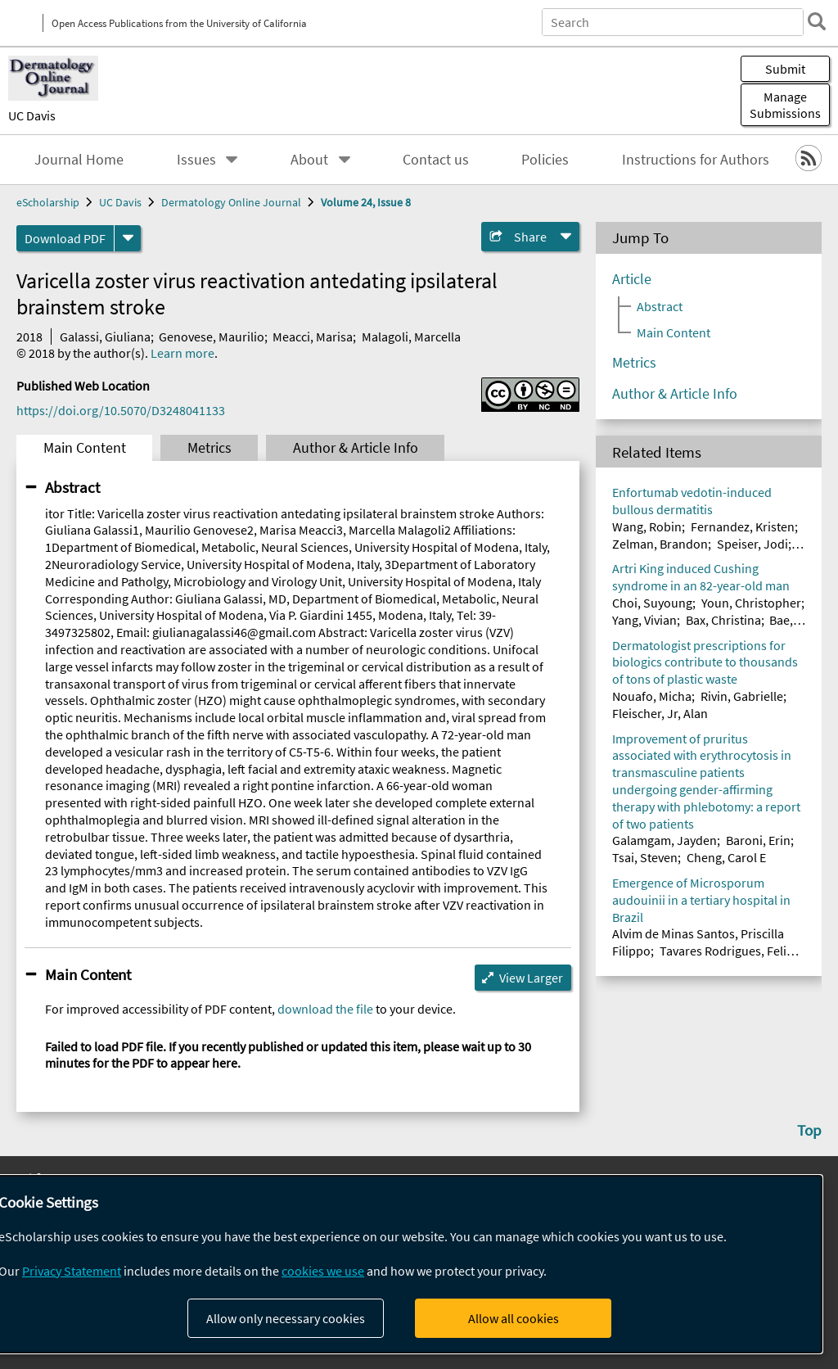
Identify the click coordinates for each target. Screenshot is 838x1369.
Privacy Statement (71, 1271)
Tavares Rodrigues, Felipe (730, 950)
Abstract (72, 487)
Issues (196, 160)
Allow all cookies (513, 1318)
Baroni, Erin (758, 840)
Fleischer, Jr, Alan (660, 713)
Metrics (209, 448)
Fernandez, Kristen (743, 526)
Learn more (182, 353)
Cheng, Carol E (726, 857)
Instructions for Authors (695, 160)
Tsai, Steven (645, 857)
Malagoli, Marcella (411, 336)
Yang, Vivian (644, 620)
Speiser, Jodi (752, 543)
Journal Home (79, 160)
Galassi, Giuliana (105, 336)
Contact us (436, 160)
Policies (545, 160)
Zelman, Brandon (660, 543)
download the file (325, 1009)
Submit (785, 69)
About (309, 160)
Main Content (84, 448)
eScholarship (47, 202)
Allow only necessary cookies (285, 1318)
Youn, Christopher (751, 602)
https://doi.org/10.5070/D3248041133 (120, 410)
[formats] (128, 238)
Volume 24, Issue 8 (366, 202)
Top (809, 1130)
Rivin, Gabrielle (742, 696)
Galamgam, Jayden (664, 840)
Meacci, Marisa (313, 336)
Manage (785, 104)
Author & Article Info (355, 448)
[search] (817, 21)
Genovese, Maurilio (211, 336)
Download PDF (65, 238)
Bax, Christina (723, 620)
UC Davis (32, 115)
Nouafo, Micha (652, 696)
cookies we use (323, 1271)
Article (631, 279)
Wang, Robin (647, 526)
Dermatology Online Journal (231, 202)
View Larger (531, 977)
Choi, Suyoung (652, 602)
